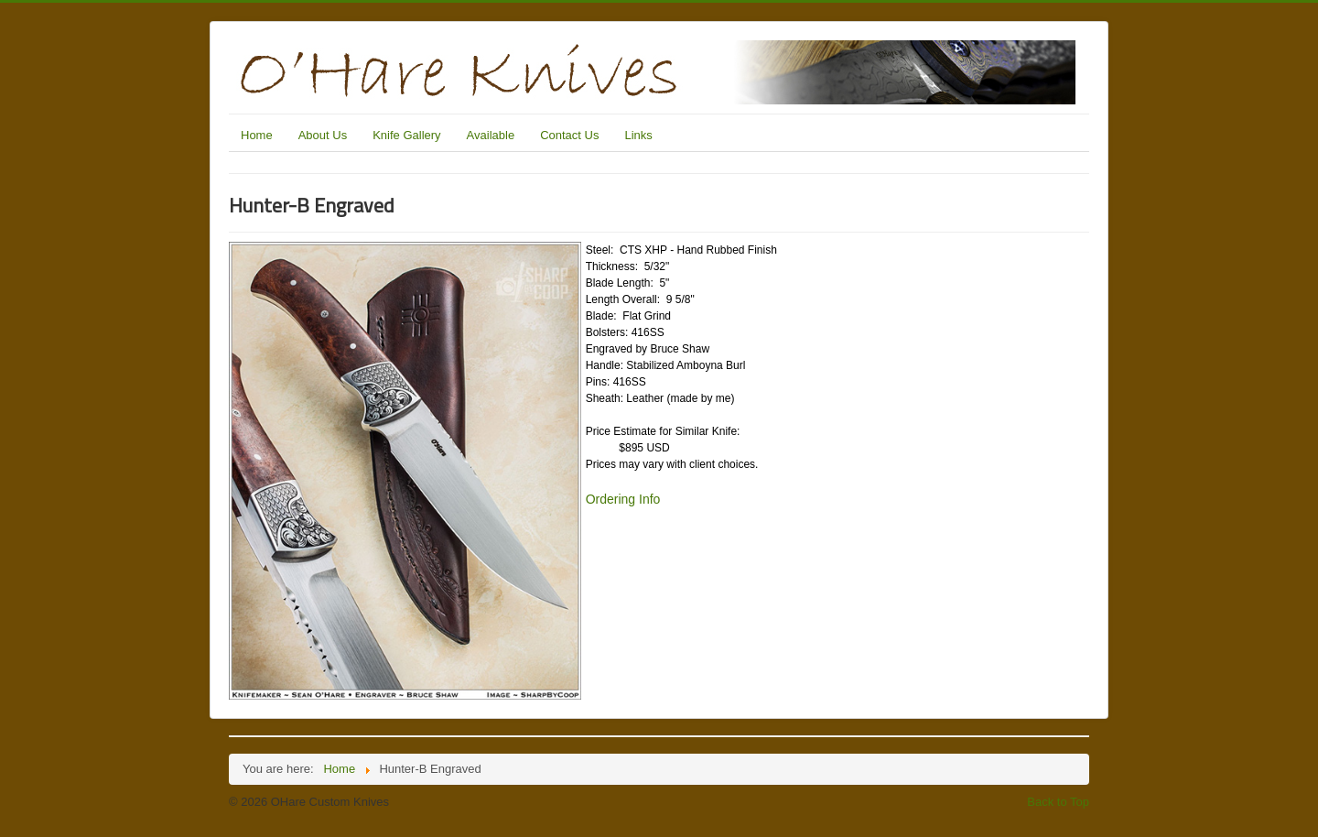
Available (491, 135)
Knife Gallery (406, 135)
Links (638, 135)
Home (257, 135)
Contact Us (569, 135)
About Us (322, 135)
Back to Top (1058, 802)
